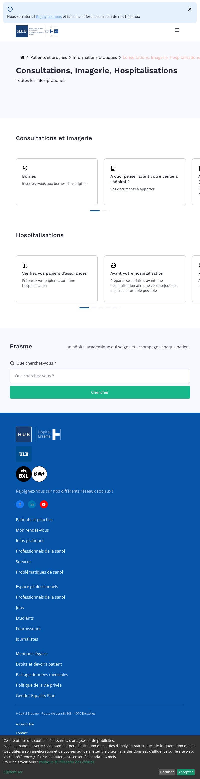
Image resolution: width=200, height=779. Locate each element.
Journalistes (27, 639)
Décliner (167, 772)
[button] (95, 210)
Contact (22, 733)
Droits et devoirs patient (39, 664)
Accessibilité (25, 724)
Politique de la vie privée (39, 685)
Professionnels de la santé (40, 551)
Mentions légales (32, 653)
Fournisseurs (28, 628)
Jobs (20, 607)
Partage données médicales (42, 674)
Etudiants (25, 618)
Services (23, 561)
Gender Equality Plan (35, 695)
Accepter (185, 772)
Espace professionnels (37, 586)
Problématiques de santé (39, 572)
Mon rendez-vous (32, 530)
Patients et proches (48, 57)
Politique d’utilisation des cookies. (67, 762)
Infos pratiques (30, 540)
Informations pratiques (95, 57)
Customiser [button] (13, 772)
